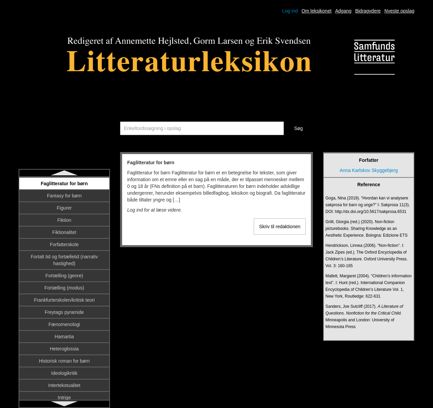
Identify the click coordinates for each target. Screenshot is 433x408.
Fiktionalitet (64, 232)
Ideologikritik (64, 373)
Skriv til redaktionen (279, 226)
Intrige (64, 397)
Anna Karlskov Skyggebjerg (369, 170)
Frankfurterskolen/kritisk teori (64, 300)
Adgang (343, 11)
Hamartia (64, 336)
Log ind (290, 11)
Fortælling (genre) (64, 275)
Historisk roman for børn (64, 361)
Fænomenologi (64, 324)
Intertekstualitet (64, 385)
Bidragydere (368, 11)
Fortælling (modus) (64, 288)
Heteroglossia (64, 348)
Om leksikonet (316, 11)
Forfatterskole (64, 244)
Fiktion (64, 220)
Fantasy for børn (64, 195)
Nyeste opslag (399, 11)
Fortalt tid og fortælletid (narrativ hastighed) (64, 260)
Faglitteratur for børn (64, 183)
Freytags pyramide (64, 312)
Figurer (64, 208)
